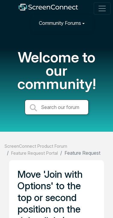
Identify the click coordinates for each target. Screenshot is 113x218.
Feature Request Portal (34, 153)
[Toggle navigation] (102, 8)
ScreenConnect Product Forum (36, 146)
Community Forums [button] (60, 23)
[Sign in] (101, 23)
